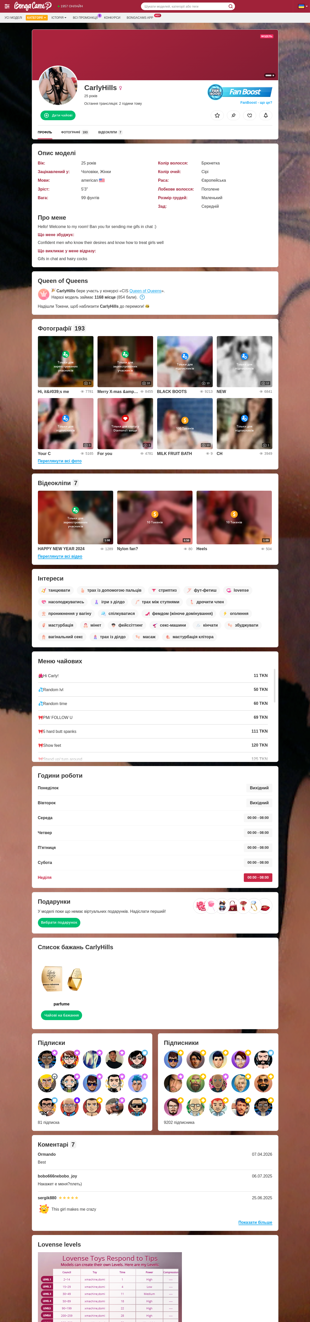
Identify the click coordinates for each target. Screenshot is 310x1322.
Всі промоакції (86, 17)
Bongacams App (141, 17)
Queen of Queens (145, 291)
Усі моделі (13, 17)
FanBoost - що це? (256, 102)
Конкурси (112, 17)
